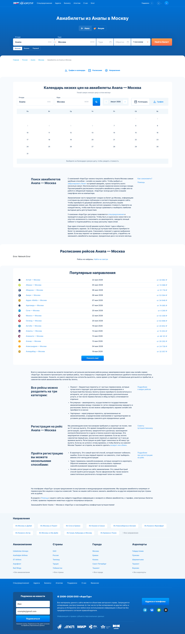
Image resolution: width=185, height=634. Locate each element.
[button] (147, 3)
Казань (95, 560)
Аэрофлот (17, 564)
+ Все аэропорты (139, 572)
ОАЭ (54, 551)
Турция (56, 564)
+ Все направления (130, 533)
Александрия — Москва (36, 346)
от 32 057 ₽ (162, 352)
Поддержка (72, 583)
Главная (16, 60)
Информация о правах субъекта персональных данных (80, 616)
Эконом (18, 48)
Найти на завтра (101, 259)
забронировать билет (77, 184)
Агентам (77, 3)
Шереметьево (138, 560)
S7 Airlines (17, 560)
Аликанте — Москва (34, 336)
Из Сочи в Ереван (73, 526)
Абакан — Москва (33, 285)
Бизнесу (67, 3)
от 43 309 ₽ (162, 316)
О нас (85, 3)
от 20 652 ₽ (162, 326)
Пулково (135, 555)
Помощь (141, 182)
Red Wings (17, 568)
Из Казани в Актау (23, 533)
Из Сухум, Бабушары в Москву (79, 533)
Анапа (33, 60)
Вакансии (95, 583)
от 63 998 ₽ (162, 321)
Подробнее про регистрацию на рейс (145, 455)
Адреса (58, 3)
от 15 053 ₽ (162, 331)
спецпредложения (116, 214)
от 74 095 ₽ (162, 306)
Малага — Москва (33, 316)
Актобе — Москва (33, 326)
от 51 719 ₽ (162, 290)
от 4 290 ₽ (162, 311)
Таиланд (56, 560)
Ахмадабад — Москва (35, 351)
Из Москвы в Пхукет (48, 526)
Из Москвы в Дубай (24, 526)
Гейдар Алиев (138, 551)
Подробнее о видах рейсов (144, 388)
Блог (93, 3)
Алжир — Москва (33, 341)
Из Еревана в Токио (108, 533)
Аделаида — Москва (35, 305)
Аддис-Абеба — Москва (36, 300)
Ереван (95, 555)
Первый (36, 48)
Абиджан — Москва (34, 290)
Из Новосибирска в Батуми (124, 526)
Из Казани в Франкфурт (154, 526)
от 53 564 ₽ (162, 295)
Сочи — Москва (33, 311)
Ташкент (96, 568)
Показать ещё (93, 358)
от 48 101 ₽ (162, 336)
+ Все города (98, 572)
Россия (24, 60)
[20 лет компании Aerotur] (16, 3)
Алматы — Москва (34, 331)
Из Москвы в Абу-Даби (48, 533)
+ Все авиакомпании (21, 572)
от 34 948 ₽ (162, 300)
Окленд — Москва (34, 321)
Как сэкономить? (145, 179)
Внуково (135, 568)
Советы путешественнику (145, 427)
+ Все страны (58, 572)
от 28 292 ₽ (162, 341)
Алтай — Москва (33, 280)
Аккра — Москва (33, 295)
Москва (41, 60)
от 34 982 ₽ (162, 280)
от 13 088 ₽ (162, 285)
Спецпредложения (44, 3)
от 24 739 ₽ (162, 346)
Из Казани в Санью (97, 526)
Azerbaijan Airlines (20, 555)
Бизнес (26, 48)
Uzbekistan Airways (20, 551)
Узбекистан (57, 568)
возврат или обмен (118, 445)
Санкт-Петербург (99, 564)
